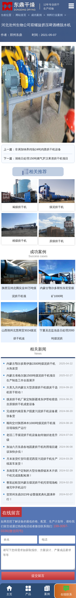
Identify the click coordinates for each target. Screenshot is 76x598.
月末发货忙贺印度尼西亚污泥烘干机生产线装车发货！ (32, 461)
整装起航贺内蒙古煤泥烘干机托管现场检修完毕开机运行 (32, 485)
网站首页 (21, 15)
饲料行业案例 (55, 15)
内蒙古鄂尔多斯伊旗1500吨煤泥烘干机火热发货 (30, 366)
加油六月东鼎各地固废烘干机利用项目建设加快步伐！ (32, 449)
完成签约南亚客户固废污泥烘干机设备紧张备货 (32, 414)
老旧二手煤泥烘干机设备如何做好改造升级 (32, 437)
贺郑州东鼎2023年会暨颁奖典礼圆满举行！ (30, 497)
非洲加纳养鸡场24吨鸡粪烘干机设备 (38, 149)
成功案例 (36, 15)
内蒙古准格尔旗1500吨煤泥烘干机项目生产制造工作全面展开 (30, 378)
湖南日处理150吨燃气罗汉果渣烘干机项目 (41, 158)
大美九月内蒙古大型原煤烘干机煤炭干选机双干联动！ (32, 390)
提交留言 (37, 575)
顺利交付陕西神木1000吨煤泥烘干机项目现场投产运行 (30, 425)
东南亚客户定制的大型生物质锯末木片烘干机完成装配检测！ (32, 473)
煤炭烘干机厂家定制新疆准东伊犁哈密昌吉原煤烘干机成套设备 (32, 402)
